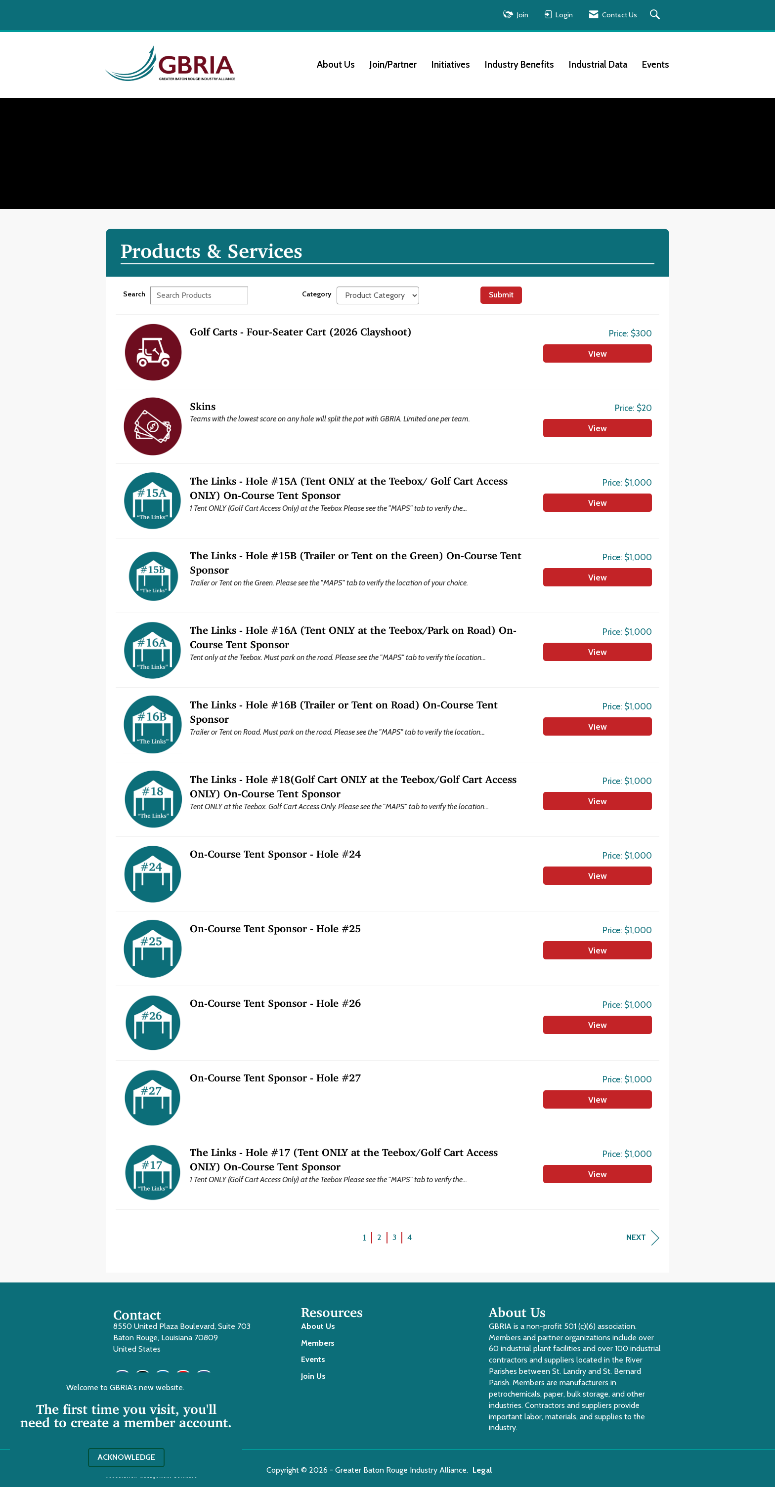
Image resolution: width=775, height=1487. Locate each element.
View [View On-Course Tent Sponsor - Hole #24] (597, 875)
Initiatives (450, 64)
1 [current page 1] (364, 1237)
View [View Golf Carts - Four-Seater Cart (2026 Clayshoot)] (597, 353)
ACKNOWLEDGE (126, 1457)
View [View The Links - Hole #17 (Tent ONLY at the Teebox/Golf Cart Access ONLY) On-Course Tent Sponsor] (597, 1174)
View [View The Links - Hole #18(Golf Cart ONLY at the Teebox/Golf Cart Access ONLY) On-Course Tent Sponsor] (597, 801)
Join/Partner (393, 64)
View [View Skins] (597, 428)
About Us (336, 64)
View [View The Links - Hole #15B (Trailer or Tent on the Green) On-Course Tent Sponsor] (597, 577)
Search (134, 293)
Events (655, 64)
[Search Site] (656, 15)
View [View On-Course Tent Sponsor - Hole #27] (597, 1099)
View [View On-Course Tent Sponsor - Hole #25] (597, 950)
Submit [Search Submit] (501, 294)
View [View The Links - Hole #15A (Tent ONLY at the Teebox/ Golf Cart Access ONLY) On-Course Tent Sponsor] (597, 502)
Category (317, 293)
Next (642, 1237)
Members (318, 1343)
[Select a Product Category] (378, 295)
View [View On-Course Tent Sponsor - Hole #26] (597, 1025)
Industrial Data (598, 64)
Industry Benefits (519, 64)
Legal (482, 1470)
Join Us (313, 1376)
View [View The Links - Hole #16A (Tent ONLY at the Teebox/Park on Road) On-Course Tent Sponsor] (597, 652)
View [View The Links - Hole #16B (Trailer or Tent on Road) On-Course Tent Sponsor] (597, 726)
